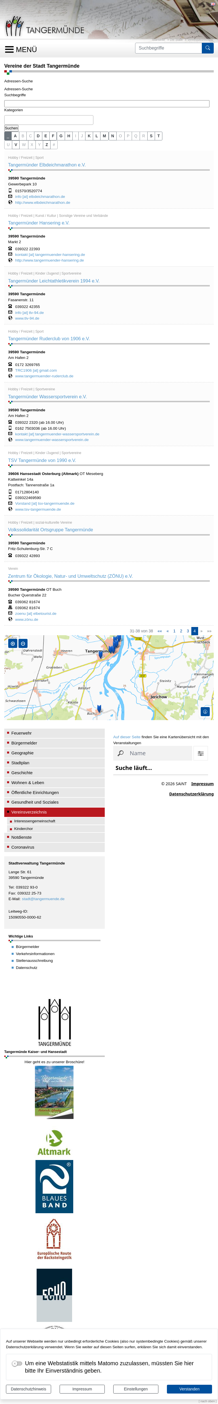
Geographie (22, 752)
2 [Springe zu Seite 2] (181, 631)
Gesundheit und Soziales (34, 802)
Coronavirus (22, 847)
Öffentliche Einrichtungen (35, 792)
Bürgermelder (24, 742)
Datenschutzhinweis (28, 1389)
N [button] (112, 136)
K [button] (89, 136)
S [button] (151, 136)
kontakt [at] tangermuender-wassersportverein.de (57, 434)
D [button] (38, 136)
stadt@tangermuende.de (43, 899)
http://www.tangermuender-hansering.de (49, 260)
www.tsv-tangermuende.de (38, 509)
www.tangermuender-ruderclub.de (44, 376)
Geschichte (22, 772)
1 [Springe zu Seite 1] (174, 631)
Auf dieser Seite (127, 737)
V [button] (15, 144)
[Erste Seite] (159, 631)
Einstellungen (136, 1389)
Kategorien (13, 110)
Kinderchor (23, 829)
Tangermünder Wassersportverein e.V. (47, 396)
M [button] (104, 136)
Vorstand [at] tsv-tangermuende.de (45, 504)
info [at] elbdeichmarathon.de (40, 197)
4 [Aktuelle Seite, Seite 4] (195, 631)
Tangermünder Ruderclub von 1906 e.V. (49, 338)
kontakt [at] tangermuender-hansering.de (50, 255)
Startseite (158, 39)
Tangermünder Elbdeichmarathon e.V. (47, 164)
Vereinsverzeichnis (200, 39)
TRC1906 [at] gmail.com (36, 371)
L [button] (96, 136)
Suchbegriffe (15, 95)
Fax (12, 893)
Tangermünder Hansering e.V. (39, 222)
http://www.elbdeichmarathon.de (42, 203)
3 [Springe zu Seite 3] (188, 631)
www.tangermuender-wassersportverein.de (52, 440)
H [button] (68, 136)
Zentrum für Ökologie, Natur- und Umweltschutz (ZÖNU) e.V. (70, 576)
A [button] (15, 136)
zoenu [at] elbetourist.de (35, 614)
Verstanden (189, 1389)
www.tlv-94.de (27, 318)
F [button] (53, 136)
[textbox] (7, 120)
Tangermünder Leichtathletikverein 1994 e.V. (54, 280)
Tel (11, 887)
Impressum (82, 1389)
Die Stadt (176, 39)
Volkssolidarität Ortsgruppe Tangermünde (50, 529)
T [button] (158, 136)
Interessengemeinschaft (34, 821)
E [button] (46, 136)
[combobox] (48, 120)
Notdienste (21, 837)
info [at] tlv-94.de (29, 313)
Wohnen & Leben (27, 782)
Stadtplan (20, 762)
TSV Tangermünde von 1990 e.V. (42, 460)
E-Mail (14, 899)
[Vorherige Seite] (167, 631)
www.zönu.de (26, 620)
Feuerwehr (21, 733)
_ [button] (8, 136)
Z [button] (46, 144)
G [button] (60, 136)
